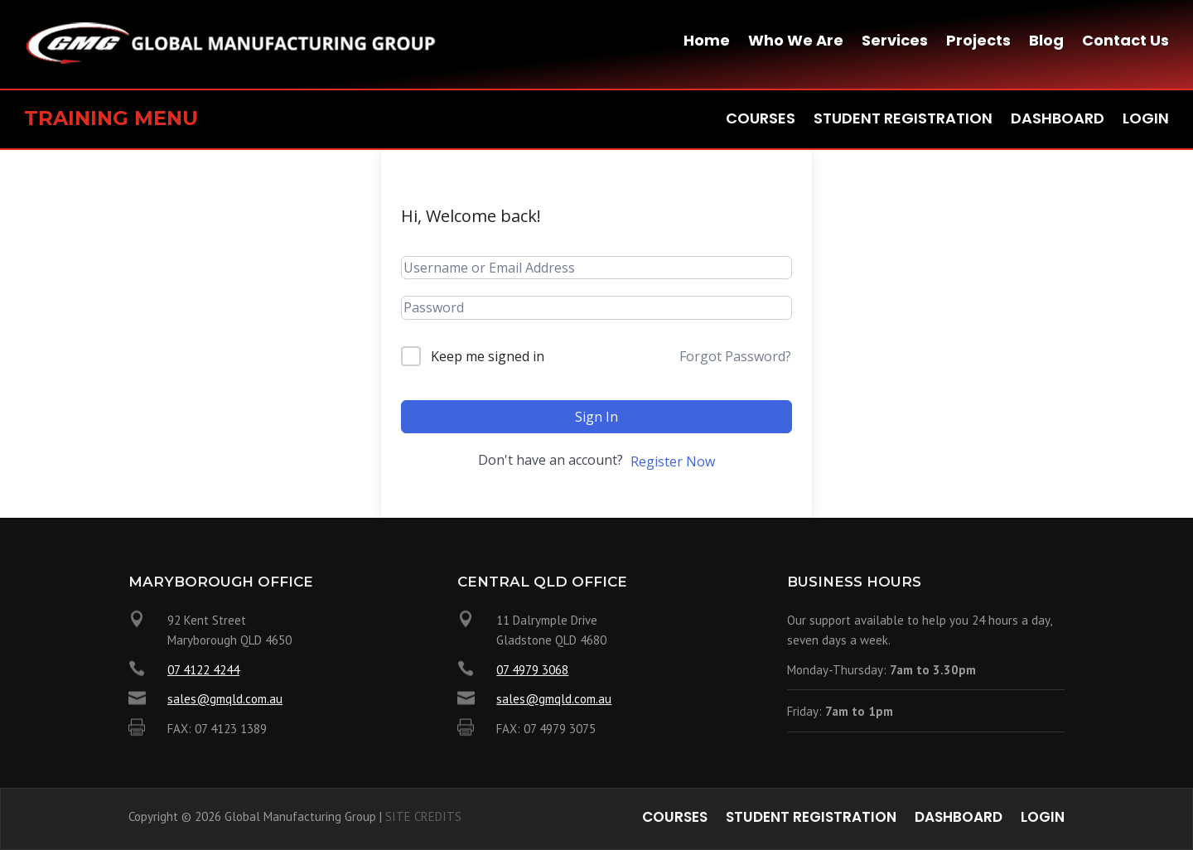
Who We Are (795, 43)
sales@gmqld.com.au (225, 699)
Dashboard (1057, 120)
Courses (760, 120)
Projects (978, 43)
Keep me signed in (487, 356)
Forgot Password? (735, 356)
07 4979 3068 (532, 670)
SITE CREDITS (423, 816)
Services (895, 43)
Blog (1046, 43)
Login (1146, 120)
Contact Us (1125, 43)
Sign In (596, 417)
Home (706, 43)
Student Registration (903, 120)
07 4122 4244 (203, 670)
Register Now (672, 461)
